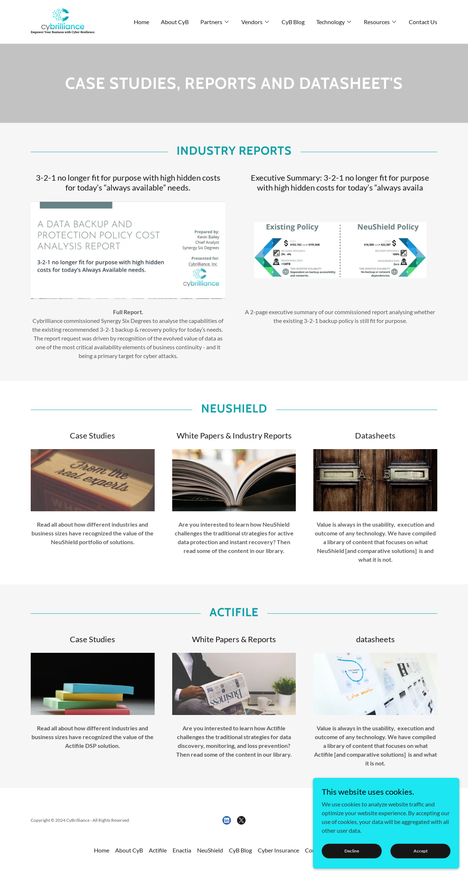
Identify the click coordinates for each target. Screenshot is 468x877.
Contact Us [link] (423, 21)
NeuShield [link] (210, 850)
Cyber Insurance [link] (278, 850)
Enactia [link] (182, 850)
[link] (63, 21)
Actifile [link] (158, 850)
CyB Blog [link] (293, 21)
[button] (215, 22)
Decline (351, 851)
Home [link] (141, 21)
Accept (421, 851)
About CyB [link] (175, 21)
